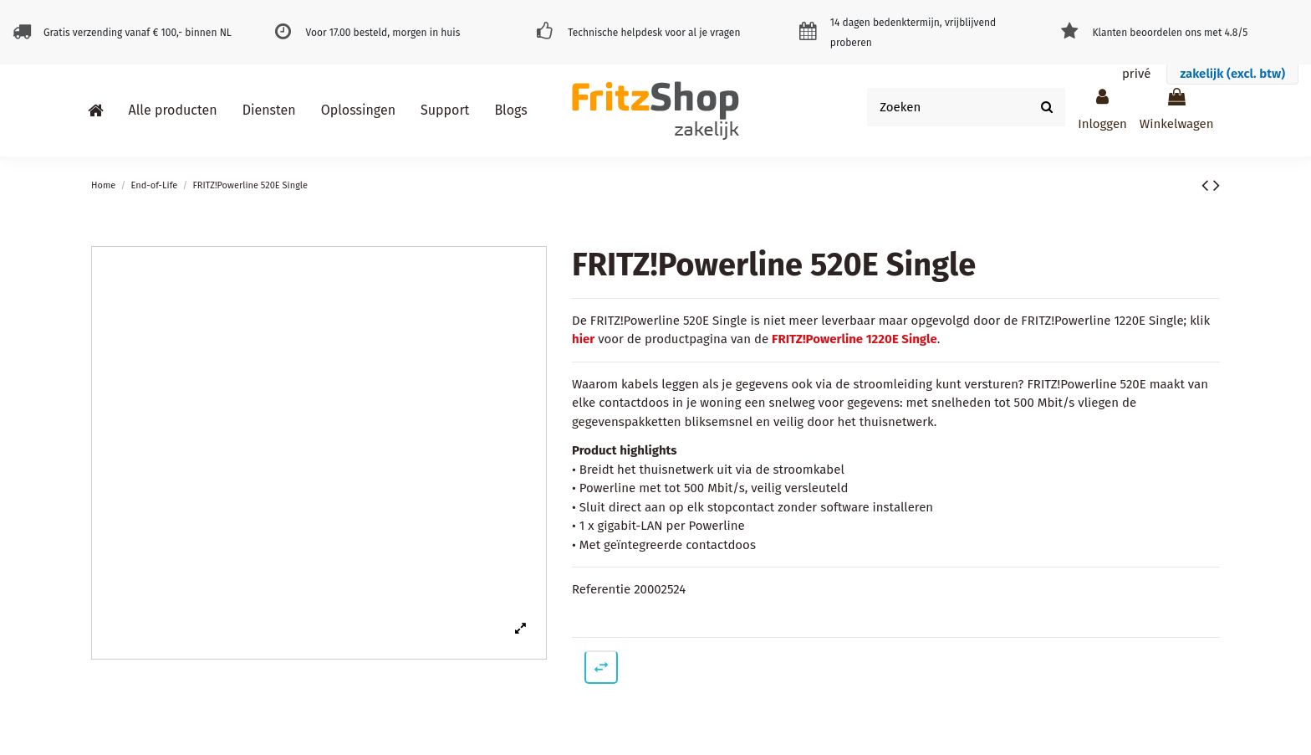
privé (1136, 73)
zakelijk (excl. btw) (1232, 73)
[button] (173, 110)
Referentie (601, 589)
